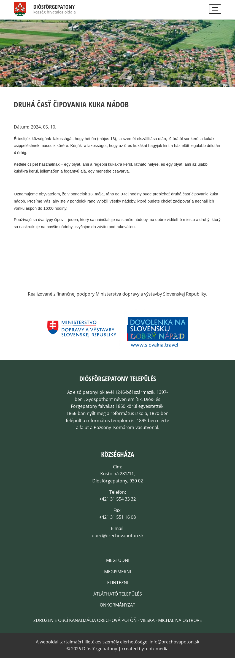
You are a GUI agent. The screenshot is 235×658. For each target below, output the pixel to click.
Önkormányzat (117, 605)
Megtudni (117, 560)
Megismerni (117, 572)
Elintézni (117, 583)
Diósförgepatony (54, 7)
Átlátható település (117, 594)
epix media (157, 649)
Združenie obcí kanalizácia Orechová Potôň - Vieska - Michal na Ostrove (117, 620)
